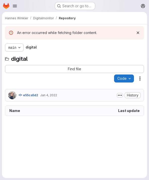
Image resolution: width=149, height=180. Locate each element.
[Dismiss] (138, 33)
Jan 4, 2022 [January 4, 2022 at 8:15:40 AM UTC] (48, 95)
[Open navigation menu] (15, 6)
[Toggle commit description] (120, 95)
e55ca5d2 (28, 95)
